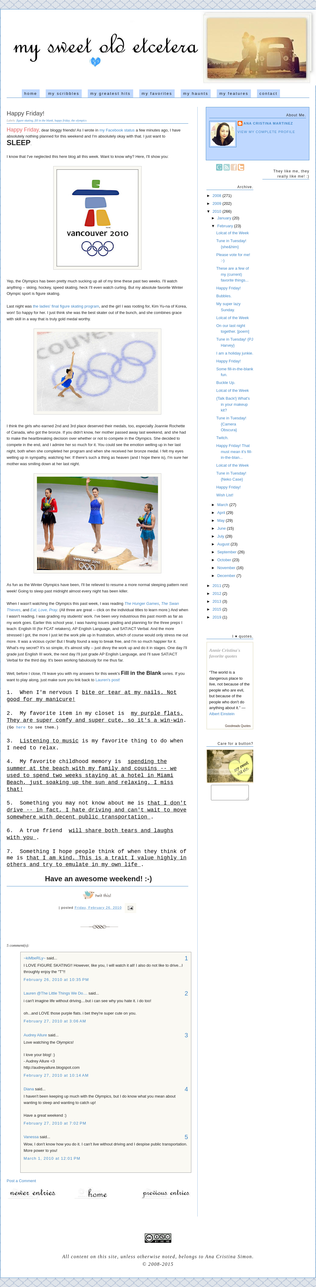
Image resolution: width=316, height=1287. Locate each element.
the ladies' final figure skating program (66, 306)
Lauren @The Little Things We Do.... (55, 993)
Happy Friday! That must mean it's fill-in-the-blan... (234, 451)
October (224, 560)
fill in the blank (44, 120)
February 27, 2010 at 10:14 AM (56, 1075)
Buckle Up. (225, 382)
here (20, 727)
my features (234, 93)
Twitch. (222, 437)
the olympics (79, 120)
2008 (217, 195)
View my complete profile (266, 132)
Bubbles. (224, 296)
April (221, 512)
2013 (217, 601)
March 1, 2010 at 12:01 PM (52, 1158)
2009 (217, 203)
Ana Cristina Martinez (268, 123)
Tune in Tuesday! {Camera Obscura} (231, 424)
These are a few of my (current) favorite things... (232, 274)
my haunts (195, 93)
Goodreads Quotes (238, 726)
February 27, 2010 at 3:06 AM (55, 1021)
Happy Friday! (25, 113)
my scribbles (63, 93)
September (227, 552)
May (221, 520)
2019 (217, 617)
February (225, 226)
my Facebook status (116, 130)
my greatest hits (110, 93)
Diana (29, 1089)
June (222, 528)
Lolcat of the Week (232, 233)
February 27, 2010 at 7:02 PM (55, 1123)
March (223, 504)
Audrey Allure (35, 1035)
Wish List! (224, 495)
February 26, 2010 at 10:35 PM (56, 979)
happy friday (62, 120)
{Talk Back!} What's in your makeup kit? (233, 404)
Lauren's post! (107, 680)
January (224, 218)
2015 (217, 609)
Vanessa (31, 1137)
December (227, 575)
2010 (217, 211)
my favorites (157, 93)
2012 (217, 593)
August (224, 544)
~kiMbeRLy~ (35, 958)
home (30, 93)
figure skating (25, 120)
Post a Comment (21, 1181)
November (227, 567)
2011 (217, 585)
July (221, 536)
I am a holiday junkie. (234, 353)
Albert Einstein (222, 714)
